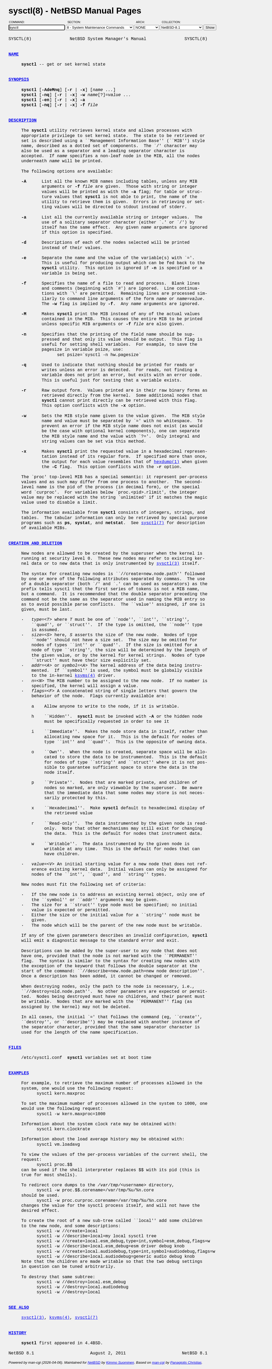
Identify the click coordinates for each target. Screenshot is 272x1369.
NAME (13, 54)
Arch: (143, 22)
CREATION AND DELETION (35, 543)
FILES (14, 1048)
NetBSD (94, 1362)
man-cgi (158, 1362)
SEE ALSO (18, 1308)
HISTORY (17, 1333)
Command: (18, 22)
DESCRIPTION (22, 120)
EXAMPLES (18, 1073)
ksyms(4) (85, 676)
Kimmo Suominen (120, 1362)
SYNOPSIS (18, 80)
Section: (75, 22)
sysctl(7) (152, 523)
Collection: (171, 22)
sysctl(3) (167, 564)
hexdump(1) (166, 462)
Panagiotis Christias (186, 1362)
